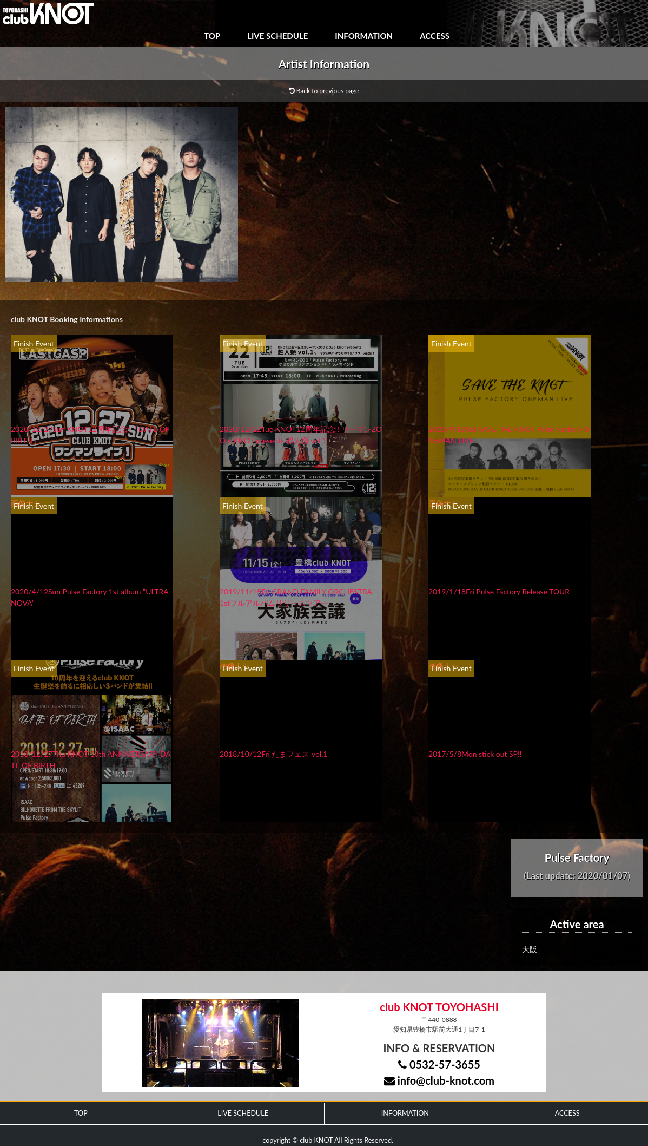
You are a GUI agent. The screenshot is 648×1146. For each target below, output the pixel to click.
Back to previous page (324, 91)
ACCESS (434, 36)
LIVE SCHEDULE (277, 36)
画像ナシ (26, 503)
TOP (212, 36)
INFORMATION (364, 36)
